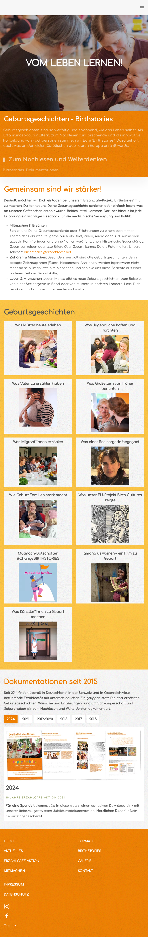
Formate (86, 841)
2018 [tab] (63, 719)
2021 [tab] (25, 719)
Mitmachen (14, 871)
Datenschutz (16, 894)
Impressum (14, 884)
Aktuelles (13, 851)
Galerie (84, 861)
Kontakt (85, 871)
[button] (142, 7)
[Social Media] (7, 906)
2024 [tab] (11, 719)
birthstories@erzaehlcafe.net (47, 252)
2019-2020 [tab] (45, 719)
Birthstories (89, 851)
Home (9, 841)
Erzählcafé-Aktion (21, 861)
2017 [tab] (78, 719)
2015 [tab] (93, 719)
